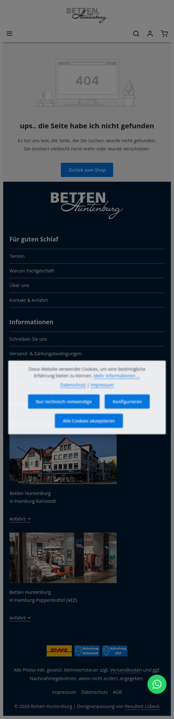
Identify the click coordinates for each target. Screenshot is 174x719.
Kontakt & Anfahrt (28, 300)
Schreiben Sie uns (28, 339)
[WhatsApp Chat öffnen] (157, 684)
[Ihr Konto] (150, 33)
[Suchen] (136, 33)
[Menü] (9, 33)
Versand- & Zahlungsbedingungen (45, 353)
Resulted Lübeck (142, 706)
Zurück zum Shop (87, 170)
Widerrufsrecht (25, 368)
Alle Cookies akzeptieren (89, 429)
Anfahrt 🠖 (20, 518)
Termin (17, 256)
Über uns (19, 285)
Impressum (64, 692)
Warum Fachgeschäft (31, 270)
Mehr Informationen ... (117, 384)
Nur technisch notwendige (64, 410)
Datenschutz (94, 692)
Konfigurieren (127, 410)
